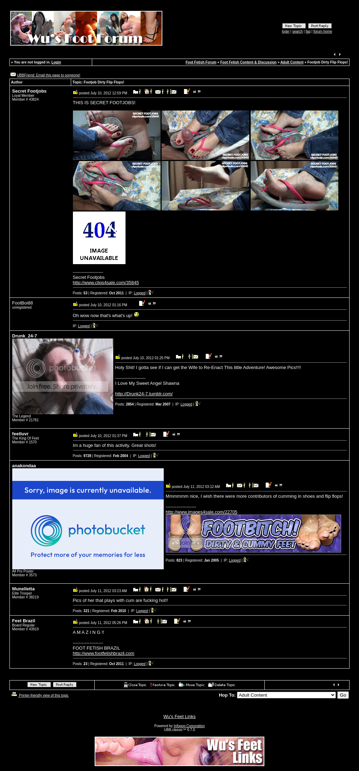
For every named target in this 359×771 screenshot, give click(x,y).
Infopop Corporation (189, 726)
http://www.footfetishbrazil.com (104, 653)
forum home (322, 31)
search (297, 31)
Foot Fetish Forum (200, 62)
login (285, 31)
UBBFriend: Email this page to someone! (48, 75)
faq (308, 31)
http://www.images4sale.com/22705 (202, 512)
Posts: (80, 293)
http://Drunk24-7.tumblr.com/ (144, 393)
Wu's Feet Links (179, 716)
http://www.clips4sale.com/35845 (106, 282)
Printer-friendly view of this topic (39, 695)
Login (56, 62)
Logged (139, 293)
